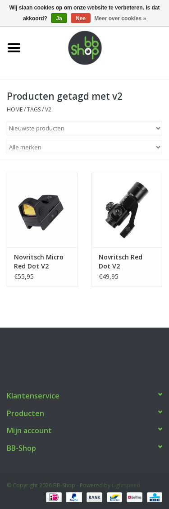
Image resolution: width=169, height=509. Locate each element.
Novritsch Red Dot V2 (120, 261)
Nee (81, 18)
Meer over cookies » (120, 18)
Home (15, 109)
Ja (59, 18)
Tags (34, 109)
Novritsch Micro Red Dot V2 (39, 261)
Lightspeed (126, 485)
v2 (48, 109)
